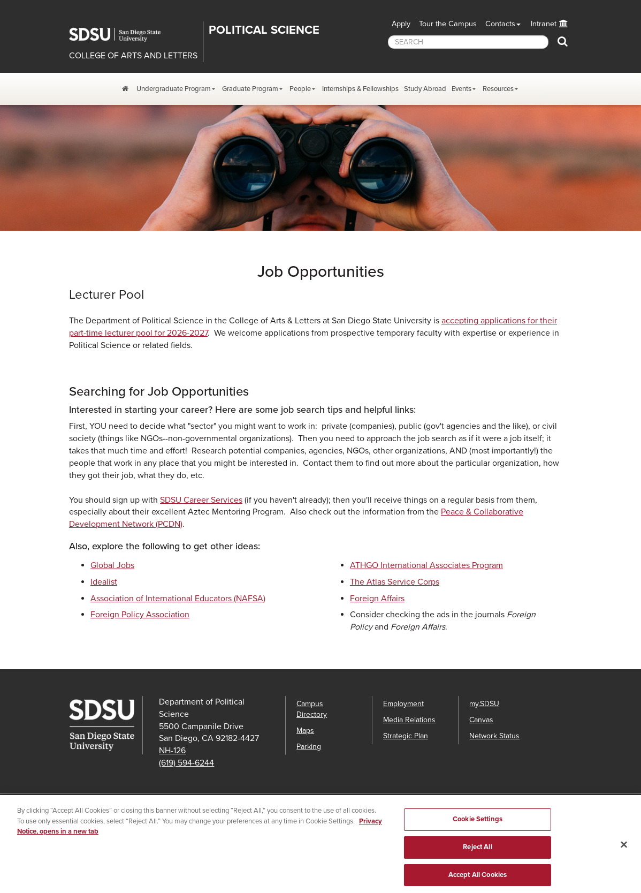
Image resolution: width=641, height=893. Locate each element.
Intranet (543, 23)
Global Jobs (112, 565)
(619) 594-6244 (186, 763)
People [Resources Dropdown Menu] (300, 89)
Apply (401, 23)
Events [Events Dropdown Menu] (461, 89)
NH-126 (172, 750)
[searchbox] (468, 42)
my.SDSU (484, 703)
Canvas (481, 719)
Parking (308, 746)
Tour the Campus (448, 23)
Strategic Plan (405, 735)
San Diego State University (122, 35)
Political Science (264, 30)
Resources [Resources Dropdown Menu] (498, 89)
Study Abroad (425, 89)
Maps (305, 730)
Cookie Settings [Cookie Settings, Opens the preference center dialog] (477, 824)
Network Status (494, 735)
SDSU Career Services (201, 500)
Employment (403, 703)
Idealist (103, 582)
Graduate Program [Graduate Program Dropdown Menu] (250, 89)
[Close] (624, 849)
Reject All (477, 851)
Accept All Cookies (477, 879)
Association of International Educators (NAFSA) (177, 598)
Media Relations (409, 719)
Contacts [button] (500, 23)
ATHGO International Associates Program (426, 565)
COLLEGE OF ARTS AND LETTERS (133, 55)
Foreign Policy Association (139, 614)
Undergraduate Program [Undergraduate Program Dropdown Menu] (173, 89)
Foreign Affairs (377, 598)
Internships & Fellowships (360, 89)
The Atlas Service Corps (394, 582)
